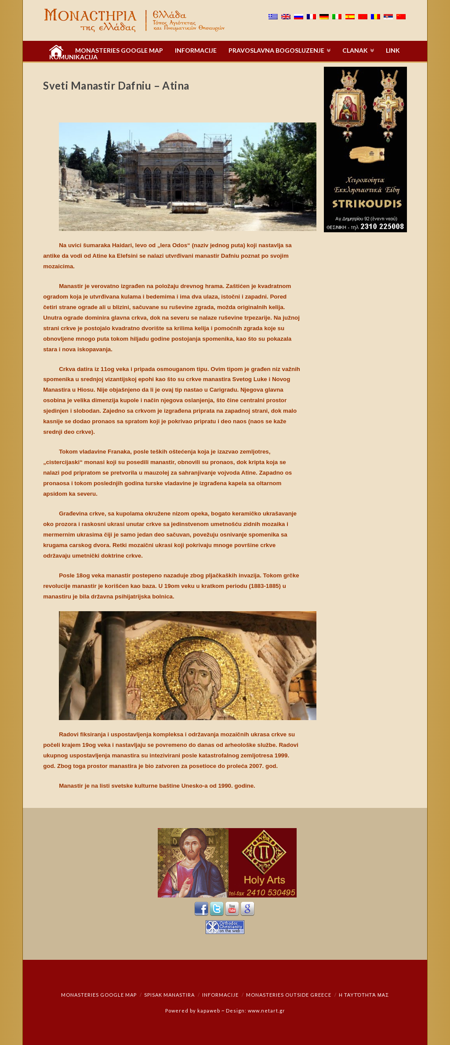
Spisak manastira (169, 995)
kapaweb (208, 1010)
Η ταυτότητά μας (364, 995)
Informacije (220, 995)
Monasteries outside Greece (288, 995)
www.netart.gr (266, 1010)
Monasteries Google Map (99, 995)
